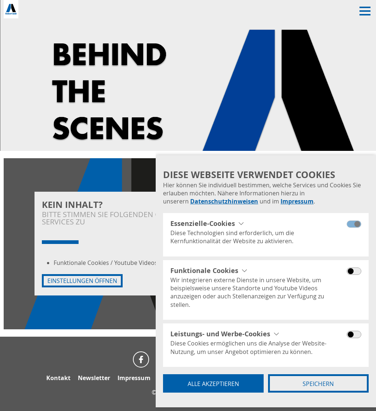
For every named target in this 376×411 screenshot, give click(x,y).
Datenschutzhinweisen (224, 201)
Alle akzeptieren (213, 384)
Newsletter (94, 378)
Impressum (297, 201)
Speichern (318, 384)
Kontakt (58, 378)
